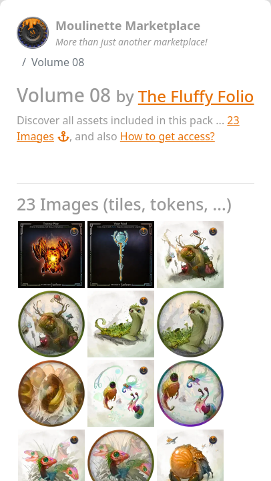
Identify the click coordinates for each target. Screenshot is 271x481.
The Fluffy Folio (196, 96)
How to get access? (167, 136)
